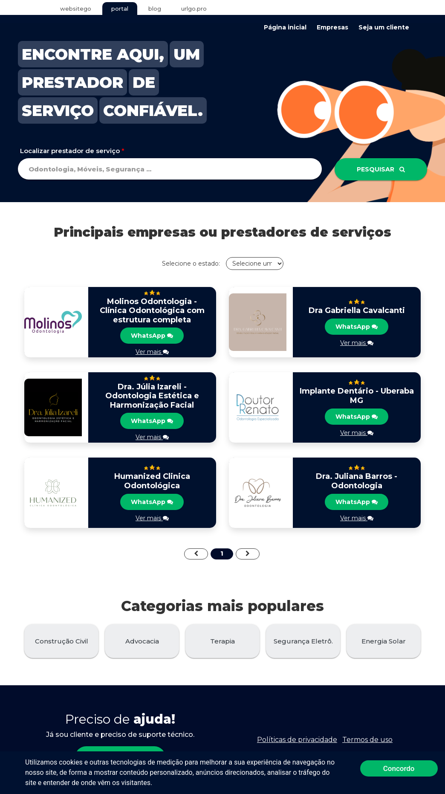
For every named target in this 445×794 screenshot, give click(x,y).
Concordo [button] (399, 768)
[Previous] (196, 553)
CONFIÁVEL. (153, 110)
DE (144, 82)
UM (186, 54)
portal (119, 8)
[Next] (248, 553)
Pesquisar (381, 169)
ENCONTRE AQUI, (93, 54)
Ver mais (152, 352)
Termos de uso (367, 740)
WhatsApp (152, 335)
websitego (75, 8)
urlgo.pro (194, 8)
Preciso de (120, 719)
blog (154, 8)
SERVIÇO (58, 110)
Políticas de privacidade (297, 740)
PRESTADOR (72, 82)
